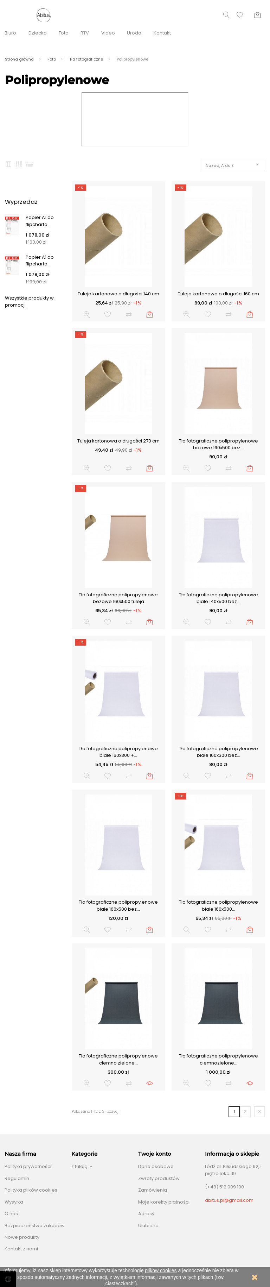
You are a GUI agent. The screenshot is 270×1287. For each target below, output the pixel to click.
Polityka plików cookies (31, 1190)
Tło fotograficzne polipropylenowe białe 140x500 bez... (218, 598)
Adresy (146, 1213)
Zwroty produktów (159, 1178)
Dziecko (37, 33)
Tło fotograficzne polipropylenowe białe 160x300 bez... (218, 752)
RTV (85, 33)
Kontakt (162, 33)
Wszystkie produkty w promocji (29, 301)
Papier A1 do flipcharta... (40, 221)
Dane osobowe (156, 1166)
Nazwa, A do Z (220, 165)
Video (108, 33)
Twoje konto (154, 1154)
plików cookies (160, 1270)
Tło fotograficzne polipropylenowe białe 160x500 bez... (118, 905)
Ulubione (148, 1225)
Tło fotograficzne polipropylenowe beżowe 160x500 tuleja (118, 598)
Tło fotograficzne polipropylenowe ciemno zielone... (118, 1059)
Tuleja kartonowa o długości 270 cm (118, 441)
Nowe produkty (22, 1237)
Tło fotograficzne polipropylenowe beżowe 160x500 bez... (218, 444)
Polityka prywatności (28, 1166)
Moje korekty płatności (163, 1202)
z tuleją (79, 1166)
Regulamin (17, 1178)
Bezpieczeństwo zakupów (35, 1225)
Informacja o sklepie (232, 1154)
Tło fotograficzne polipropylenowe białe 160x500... (218, 905)
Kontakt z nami (21, 1248)
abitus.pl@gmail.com (229, 1200)
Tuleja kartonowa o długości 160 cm (218, 293)
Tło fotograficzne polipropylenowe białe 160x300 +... (118, 752)
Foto (64, 33)
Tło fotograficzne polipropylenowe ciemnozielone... (218, 1059)
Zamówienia (152, 1190)
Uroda (134, 33)
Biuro (10, 33)
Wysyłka (14, 1202)
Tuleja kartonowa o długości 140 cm (118, 293)
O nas (11, 1213)
